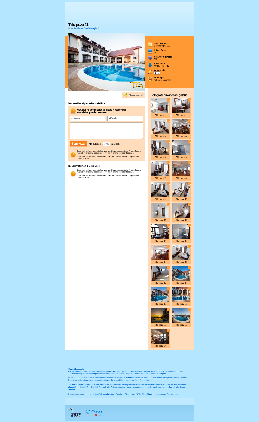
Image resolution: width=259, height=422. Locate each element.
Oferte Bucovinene (168, 394)
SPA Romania (103, 394)
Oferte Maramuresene (151, 394)
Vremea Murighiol (141, 374)
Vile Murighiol (136, 371)
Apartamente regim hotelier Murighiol (83, 374)
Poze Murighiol (126, 374)
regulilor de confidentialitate (138, 380)
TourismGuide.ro (87, 378)
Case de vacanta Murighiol (171, 371)
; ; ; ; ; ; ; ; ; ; (157, 73)
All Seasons (94, 413)
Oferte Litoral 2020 (88, 394)
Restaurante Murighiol (109, 374)
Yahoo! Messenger (162, 79)
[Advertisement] (129, 12)
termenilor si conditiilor (114, 380)
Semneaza (78, 143)
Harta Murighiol (90, 371)
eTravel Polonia (180, 378)
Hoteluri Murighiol (105, 371)
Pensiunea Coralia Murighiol (85, 28)
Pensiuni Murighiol (121, 371)
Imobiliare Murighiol (158, 374)
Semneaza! (136, 95)
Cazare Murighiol (75, 371)
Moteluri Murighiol (151, 371)
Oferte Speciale (116, 394)
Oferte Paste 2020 (132, 394)
